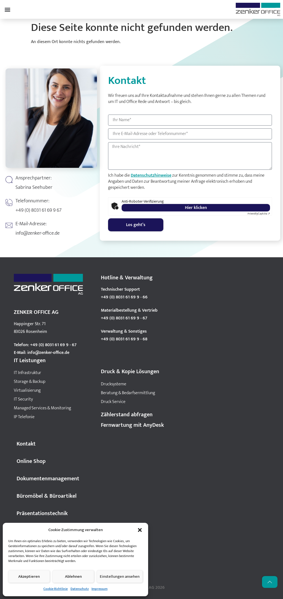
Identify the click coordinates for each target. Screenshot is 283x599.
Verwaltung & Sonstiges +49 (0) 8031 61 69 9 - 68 (124, 335)
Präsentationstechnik (42, 513)
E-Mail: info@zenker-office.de (41, 352)
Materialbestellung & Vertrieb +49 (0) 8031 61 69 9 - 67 (129, 314)
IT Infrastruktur (27, 373)
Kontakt (26, 444)
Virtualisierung (27, 390)
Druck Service (113, 401)
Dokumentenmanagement (48, 478)
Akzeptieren (29, 576)
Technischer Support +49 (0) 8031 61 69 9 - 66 (124, 293)
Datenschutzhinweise (151, 175)
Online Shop (31, 461)
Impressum (99, 589)
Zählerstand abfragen (127, 414)
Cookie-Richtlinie (55, 589)
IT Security (23, 399)
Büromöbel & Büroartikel (47, 496)
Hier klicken (196, 207)
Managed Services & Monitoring (42, 408)
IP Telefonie (24, 417)
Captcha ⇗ (259, 213)
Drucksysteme (113, 384)
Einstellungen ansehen (120, 576)
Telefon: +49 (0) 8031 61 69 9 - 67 (45, 345)
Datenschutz (79, 589)
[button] (140, 530)
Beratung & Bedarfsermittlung (128, 393)
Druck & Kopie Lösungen (130, 371)
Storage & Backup (29, 381)
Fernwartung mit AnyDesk (132, 425)
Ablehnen (73, 576)
